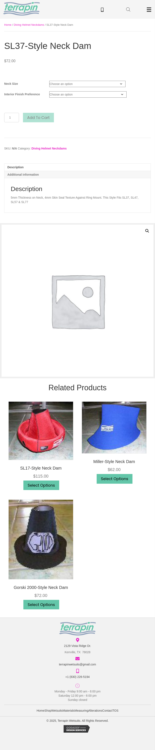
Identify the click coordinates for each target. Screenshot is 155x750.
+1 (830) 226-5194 (77, 677)
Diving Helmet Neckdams (29, 24)
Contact (107, 710)
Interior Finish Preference (22, 94)
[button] (147, 231)
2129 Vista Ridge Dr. (77, 646)
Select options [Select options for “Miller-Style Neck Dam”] (114, 478)
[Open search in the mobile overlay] (128, 10)
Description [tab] (15, 167)
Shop (47, 710)
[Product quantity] (11, 117)
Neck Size (11, 83)
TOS (115, 710)
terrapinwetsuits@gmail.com (77, 664)
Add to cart (38, 117)
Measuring (81, 710)
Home (7, 24)
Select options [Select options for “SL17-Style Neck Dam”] (41, 485)
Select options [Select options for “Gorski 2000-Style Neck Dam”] (41, 604)
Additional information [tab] (23, 174)
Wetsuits (57, 710)
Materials (69, 710)
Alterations (95, 710)
